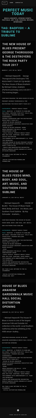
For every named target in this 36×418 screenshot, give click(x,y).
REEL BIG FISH (7, 134)
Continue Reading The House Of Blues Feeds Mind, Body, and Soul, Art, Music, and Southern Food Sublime (17, 222)
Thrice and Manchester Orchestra (16, 147)
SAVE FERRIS (25, 134)
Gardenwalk (7, 116)
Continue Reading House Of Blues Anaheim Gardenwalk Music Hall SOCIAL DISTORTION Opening (17, 340)
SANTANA (16, 134)
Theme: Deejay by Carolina (18, 414)
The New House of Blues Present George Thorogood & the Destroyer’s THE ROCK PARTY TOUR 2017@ (17, 144)
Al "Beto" (18, 70)
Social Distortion (9, 136)
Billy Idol (29, 113)
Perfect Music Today (18, 12)
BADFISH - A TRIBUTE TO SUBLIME (18, 111)
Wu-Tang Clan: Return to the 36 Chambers (14, 155)
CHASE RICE (6, 115)
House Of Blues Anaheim (12, 122)
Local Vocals (8, 133)
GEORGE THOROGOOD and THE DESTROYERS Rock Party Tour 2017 (17, 119)
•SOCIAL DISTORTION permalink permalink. (13, 160)
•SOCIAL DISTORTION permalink (14, 390)
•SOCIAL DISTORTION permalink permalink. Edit (13, 274)
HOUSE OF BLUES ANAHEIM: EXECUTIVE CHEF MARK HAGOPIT (17, 124)
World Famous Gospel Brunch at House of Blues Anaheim (17, 150)
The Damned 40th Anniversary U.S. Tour (17, 138)
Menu (4, 2)
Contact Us (19, 2)
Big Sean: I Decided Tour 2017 (13, 113)
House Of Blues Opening (12, 127)
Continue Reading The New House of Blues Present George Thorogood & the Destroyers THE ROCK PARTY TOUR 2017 (18, 101)
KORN (24, 127)
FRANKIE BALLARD (18, 115)
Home (11, 2)
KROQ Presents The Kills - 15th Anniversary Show (14, 130)
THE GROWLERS (7, 140)
